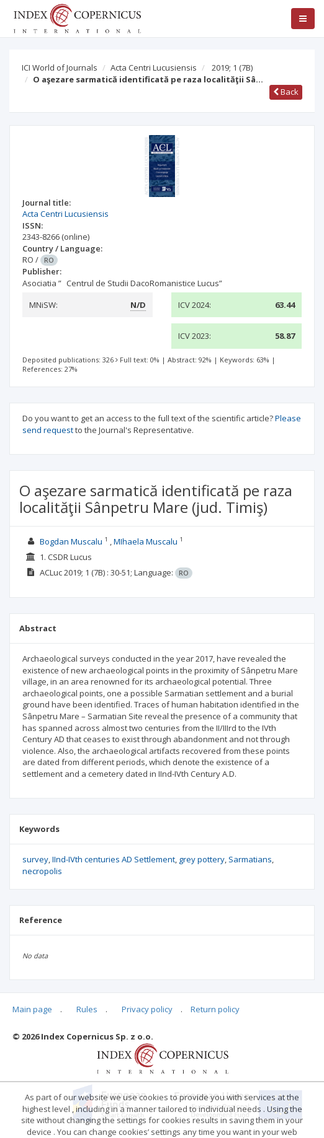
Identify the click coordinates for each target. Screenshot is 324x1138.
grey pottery (202, 859)
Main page (32, 1009)
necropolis (42, 871)
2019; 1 (232, 67)
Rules (86, 1009)
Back (286, 91)
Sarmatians (250, 859)
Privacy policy (147, 1009)
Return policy (215, 1009)
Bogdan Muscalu (71, 541)
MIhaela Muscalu (146, 541)
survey (35, 859)
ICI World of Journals (59, 67)
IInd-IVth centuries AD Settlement (113, 859)
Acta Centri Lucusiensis (153, 67)
